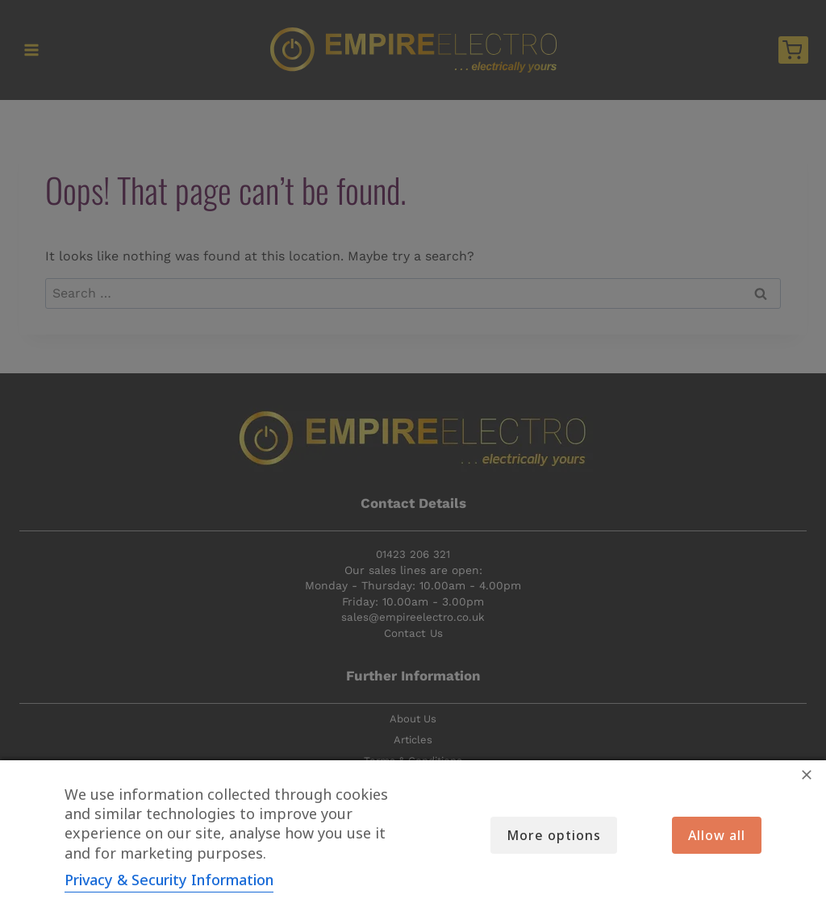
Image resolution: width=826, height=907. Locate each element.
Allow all (716, 835)
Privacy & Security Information (169, 879)
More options (552, 835)
